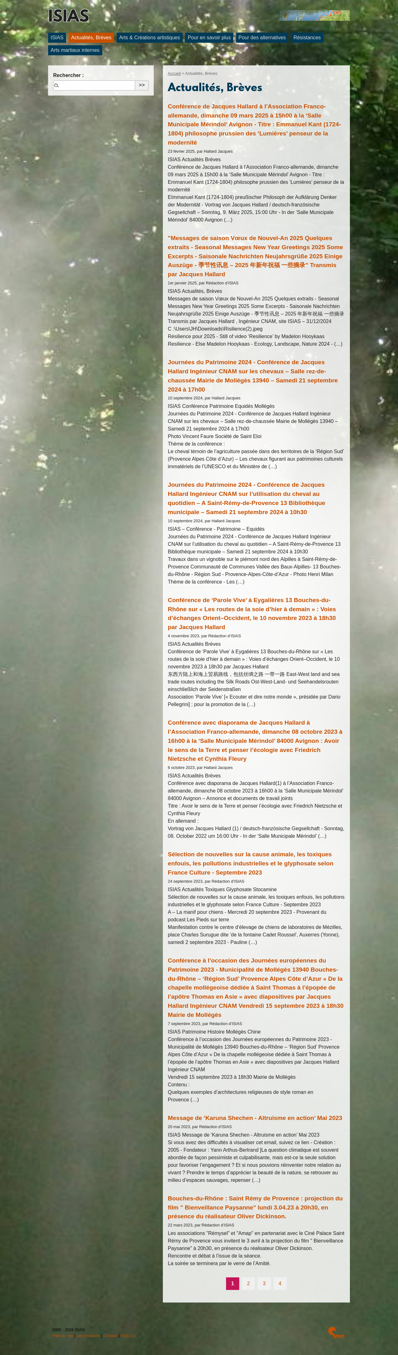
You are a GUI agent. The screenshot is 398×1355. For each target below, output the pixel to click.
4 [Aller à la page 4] (280, 1283)
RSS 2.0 (128, 1335)
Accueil (174, 73)
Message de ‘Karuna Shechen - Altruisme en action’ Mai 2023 (255, 1118)
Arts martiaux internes (75, 50)
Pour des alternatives (262, 37)
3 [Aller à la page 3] (264, 1283)
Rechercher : (68, 75)
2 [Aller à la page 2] (248, 1283)
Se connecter (88, 1335)
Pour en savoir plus (209, 37)
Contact (110, 1335)
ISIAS (68, 17)
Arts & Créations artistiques (149, 37)
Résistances (307, 37)
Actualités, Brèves (91, 37)
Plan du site (62, 1335)
